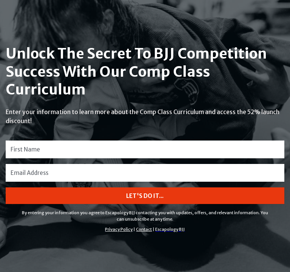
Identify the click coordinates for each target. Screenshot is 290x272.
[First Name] (145, 149)
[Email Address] (145, 173)
